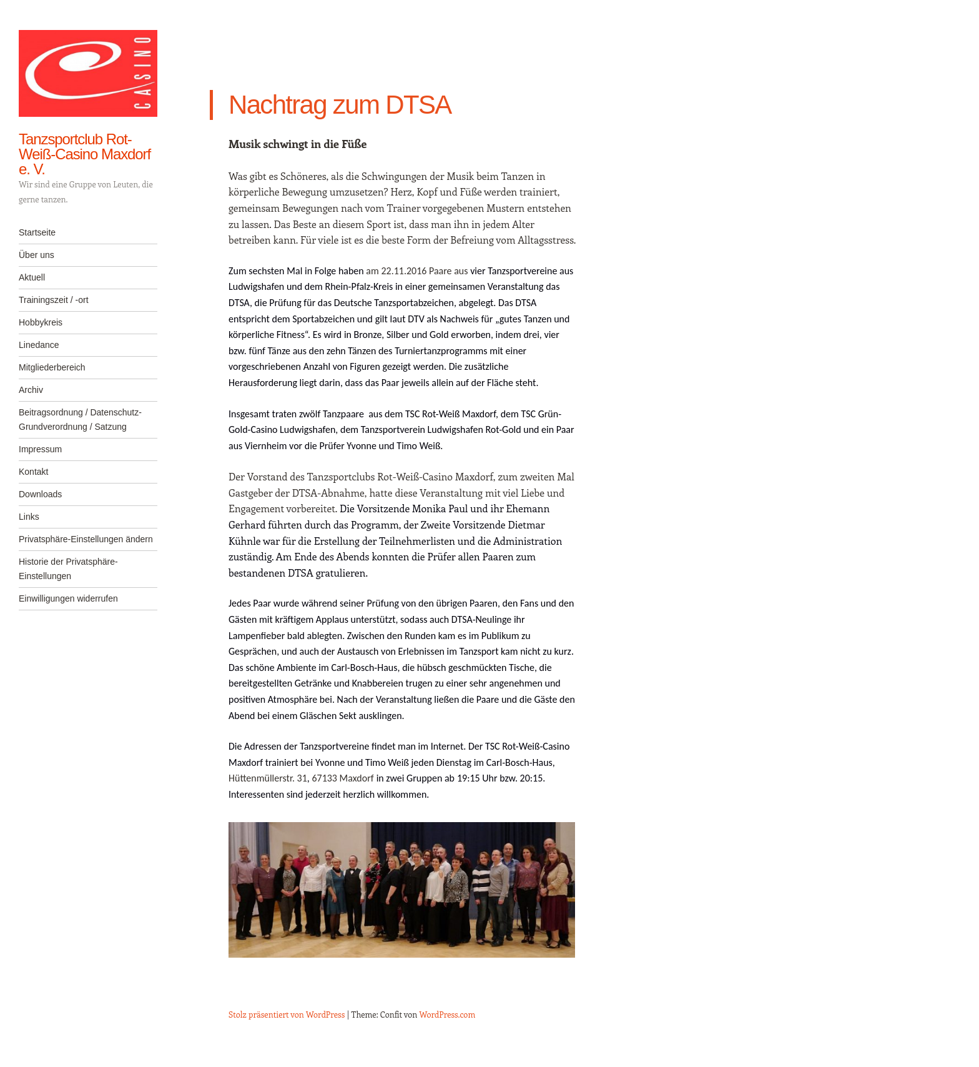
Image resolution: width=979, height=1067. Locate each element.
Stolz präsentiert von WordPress (287, 1014)
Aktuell (32, 277)
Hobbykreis (40, 322)
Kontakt (33, 472)
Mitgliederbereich (52, 367)
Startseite (37, 232)
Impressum (40, 449)
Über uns (36, 255)
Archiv (31, 390)
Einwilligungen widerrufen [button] (68, 598)
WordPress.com (448, 1014)
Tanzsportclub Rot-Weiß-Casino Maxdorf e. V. (84, 154)
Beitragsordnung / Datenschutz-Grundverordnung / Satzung (80, 419)
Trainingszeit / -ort (54, 300)
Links (29, 517)
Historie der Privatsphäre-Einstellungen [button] (68, 569)
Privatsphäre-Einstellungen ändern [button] (86, 539)
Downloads (40, 494)
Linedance (39, 345)
